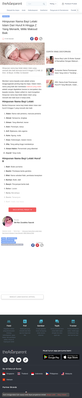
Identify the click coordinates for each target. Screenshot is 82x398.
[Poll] (25, 330)
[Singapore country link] (8, 373)
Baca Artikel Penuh (22, 209)
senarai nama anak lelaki (8, 241)
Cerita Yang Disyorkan (58, 51)
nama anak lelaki (11, 237)
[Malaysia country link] (66, 373)
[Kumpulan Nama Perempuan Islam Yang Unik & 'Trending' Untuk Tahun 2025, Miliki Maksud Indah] (63, 71)
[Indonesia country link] (36, 373)
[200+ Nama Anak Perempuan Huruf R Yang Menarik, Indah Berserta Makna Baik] (63, 83)
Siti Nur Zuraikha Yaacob (24, 222)
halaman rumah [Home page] (6, 230)
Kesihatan (43, 10)
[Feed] (9, 330)
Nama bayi (6, 15)
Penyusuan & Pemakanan (59, 10)
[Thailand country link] (23, 373)
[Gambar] (41, 330)
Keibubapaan (33, 10)
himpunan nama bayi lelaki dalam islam (12, 244)
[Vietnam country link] (8, 379)
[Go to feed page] (12, 5)
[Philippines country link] (52, 373)
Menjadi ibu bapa (13, 10)
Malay (53, 4)
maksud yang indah (33, 86)
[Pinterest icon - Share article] (36, 38)
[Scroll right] (77, 10)
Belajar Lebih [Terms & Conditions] (51, 395)
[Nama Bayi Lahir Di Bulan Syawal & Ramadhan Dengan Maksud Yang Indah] (63, 59)
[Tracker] (73, 330)
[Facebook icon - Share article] (32, 38)
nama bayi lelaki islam (8, 239)
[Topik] (57, 330)
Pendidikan (75, 10)
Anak (23, 10)
